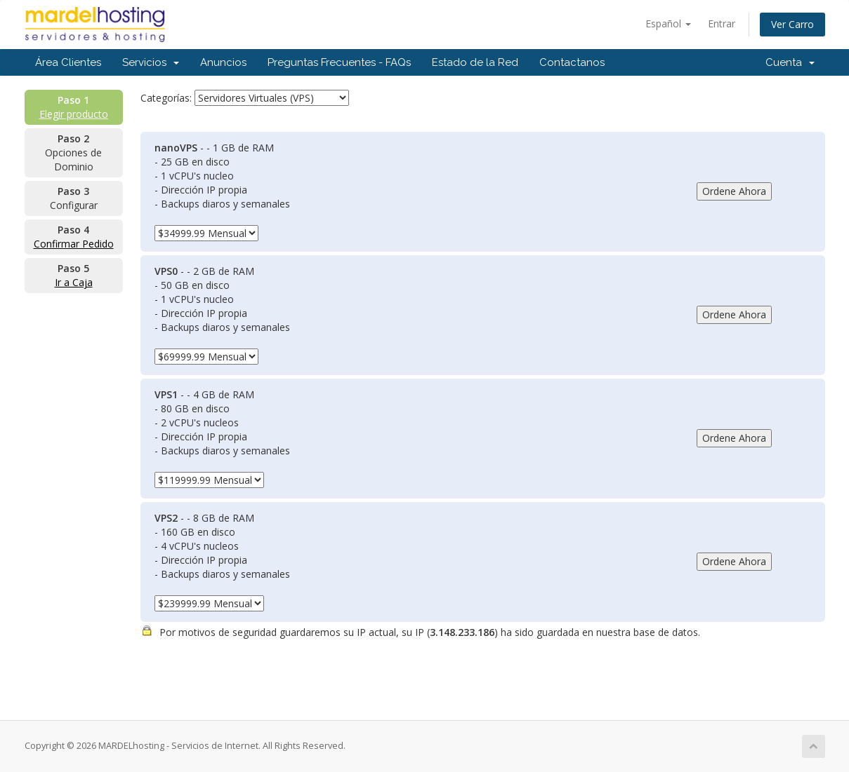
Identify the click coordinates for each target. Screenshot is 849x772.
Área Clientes (68, 62)
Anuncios (223, 62)
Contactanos (572, 62)
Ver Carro (792, 24)
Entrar (721, 23)
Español (668, 23)
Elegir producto (73, 114)
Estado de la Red (475, 62)
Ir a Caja (74, 282)
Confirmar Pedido (74, 243)
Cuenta (790, 62)
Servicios (150, 62)
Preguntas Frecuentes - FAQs (339, 62)
